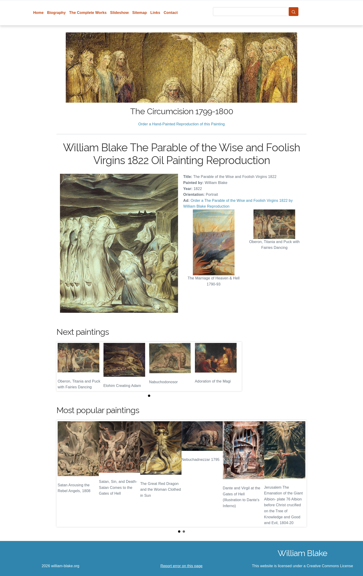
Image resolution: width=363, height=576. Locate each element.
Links (155, 13)
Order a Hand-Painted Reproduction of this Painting (181, 124)
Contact (171, 13)
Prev (63, 473)
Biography (56, 13)
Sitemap (139, 13)
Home (38, 13)
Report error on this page (181, 566)
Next (299, 473)
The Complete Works (88, 13)
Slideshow (119, 13)
